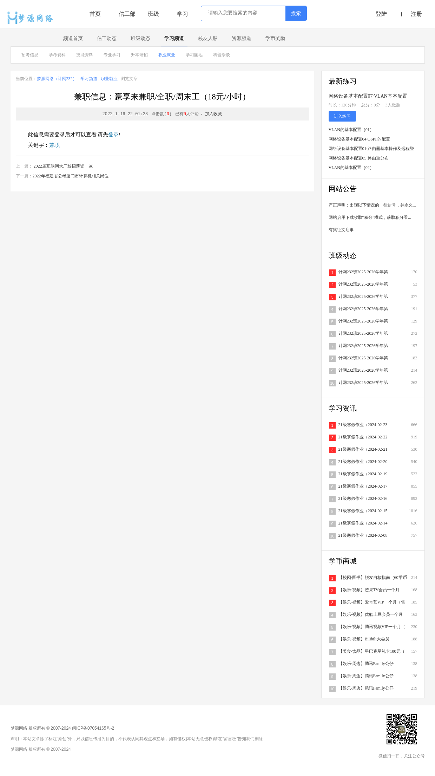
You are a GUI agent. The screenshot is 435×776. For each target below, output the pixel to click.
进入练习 (342, 116)
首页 (95, 14)
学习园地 (194, 54)
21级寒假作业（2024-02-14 (363, 523)
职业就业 (166, 54)
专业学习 (112, 54)
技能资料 (84, 54)
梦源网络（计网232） (57, 78)
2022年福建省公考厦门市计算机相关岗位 (70, 176)
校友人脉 (208, 38)
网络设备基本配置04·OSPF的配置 (359, 139)
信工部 (127, 14)
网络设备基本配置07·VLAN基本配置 (368, 96)
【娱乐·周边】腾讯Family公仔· (366, 663)
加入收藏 (213, 114)
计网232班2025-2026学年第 (363, 271)
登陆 (381, 14)
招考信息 (29, 54)
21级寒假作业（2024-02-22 (363, 437)
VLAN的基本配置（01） (351, 129)
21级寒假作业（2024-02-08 (363, 535)
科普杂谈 (221, 54)
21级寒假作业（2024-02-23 (363, 424)
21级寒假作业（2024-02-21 (363, 449)
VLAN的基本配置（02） (351, 167)
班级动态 (140, 38)
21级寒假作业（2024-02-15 (363, 510)
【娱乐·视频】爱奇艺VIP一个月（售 (371, 602)
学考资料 (57, 54)
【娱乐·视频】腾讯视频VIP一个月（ (371, 626)
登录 (113, 134)
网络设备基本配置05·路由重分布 (359, 158)
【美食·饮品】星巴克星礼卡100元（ (371, 651)
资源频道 (241, 38)
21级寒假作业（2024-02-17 (363, 486)
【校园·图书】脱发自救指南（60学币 (372, 577)
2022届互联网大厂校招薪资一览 (63, 166)
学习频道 (174, 38)
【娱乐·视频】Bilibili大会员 (363, 639)
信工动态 (107, 38)
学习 (182, 14)
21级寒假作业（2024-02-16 (363, 498)
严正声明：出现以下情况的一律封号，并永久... (372, 205)
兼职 (54, 145)
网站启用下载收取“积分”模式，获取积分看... (370, 217)
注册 (416, 14)
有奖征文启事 (341, 229)
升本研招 (139, 54)
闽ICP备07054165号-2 (93, 728)
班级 (153, 14)
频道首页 (73, 38)
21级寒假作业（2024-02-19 (363, 473)
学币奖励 (275, 38)
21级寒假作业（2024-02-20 (363, 461)
